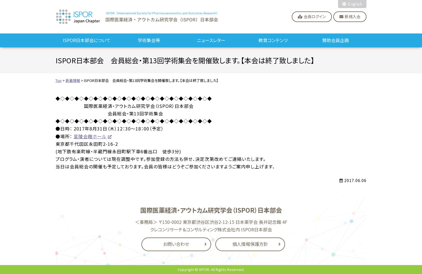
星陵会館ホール (90, 136)
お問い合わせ (176, 244)
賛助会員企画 (335, 40)
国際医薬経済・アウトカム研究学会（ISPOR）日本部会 (137, 16)
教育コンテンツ (273, 40)
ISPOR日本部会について (86, 40)
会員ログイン (315, 16)
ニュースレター (211, 40)
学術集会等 (149, 40)
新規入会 (352, 16)
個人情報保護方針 (250, 244)
